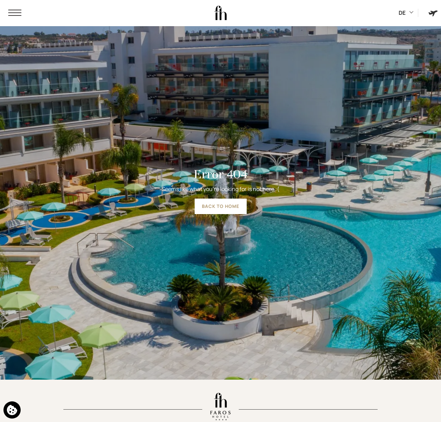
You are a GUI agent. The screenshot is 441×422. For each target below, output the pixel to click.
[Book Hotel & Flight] (433, 13)
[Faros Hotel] (220, 13)
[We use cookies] (12, 410)
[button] (14, 13)
